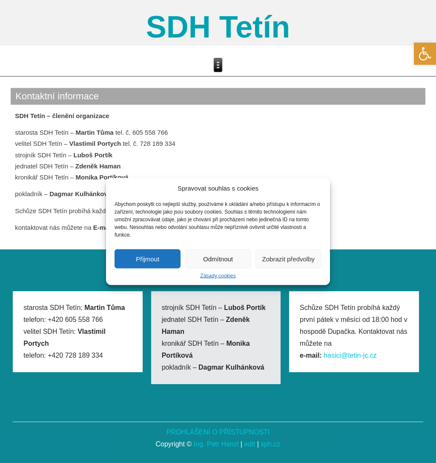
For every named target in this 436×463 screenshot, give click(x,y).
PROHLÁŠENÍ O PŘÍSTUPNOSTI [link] (218, 432)
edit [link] (249, 444)
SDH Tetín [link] (218, 27)
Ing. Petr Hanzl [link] (216, 444)
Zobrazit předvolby (288, 258)
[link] (425, 54)
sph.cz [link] (270, 444)
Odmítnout (218, 258)
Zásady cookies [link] (217, 276)
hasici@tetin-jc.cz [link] (350, 355)
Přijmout (147, 258)
